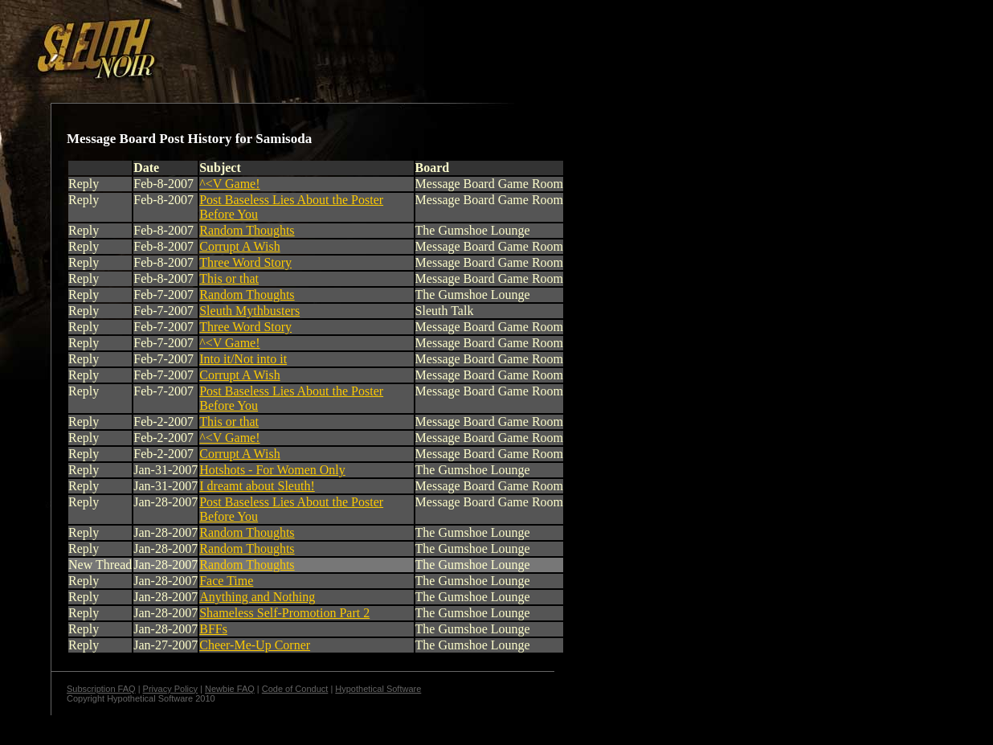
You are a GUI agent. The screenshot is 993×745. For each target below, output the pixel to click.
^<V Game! (229, 183)
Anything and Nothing (257, 597)
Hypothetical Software (378, 689)
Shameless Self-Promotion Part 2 (284, 613)
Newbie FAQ (230, 689)
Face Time (226, 580)
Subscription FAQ (101, 689)
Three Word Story (245, 262)
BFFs (213, 629)
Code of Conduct (295, 689)
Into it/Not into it (243, 359)
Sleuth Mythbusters (249, 310)
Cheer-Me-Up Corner (254, 645)
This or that (229, 278)
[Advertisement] (279, 42)
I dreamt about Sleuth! (257, 486)
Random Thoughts (246, 230)
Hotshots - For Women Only (272, 470)
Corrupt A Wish (239, 246)
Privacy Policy (170, 689)
